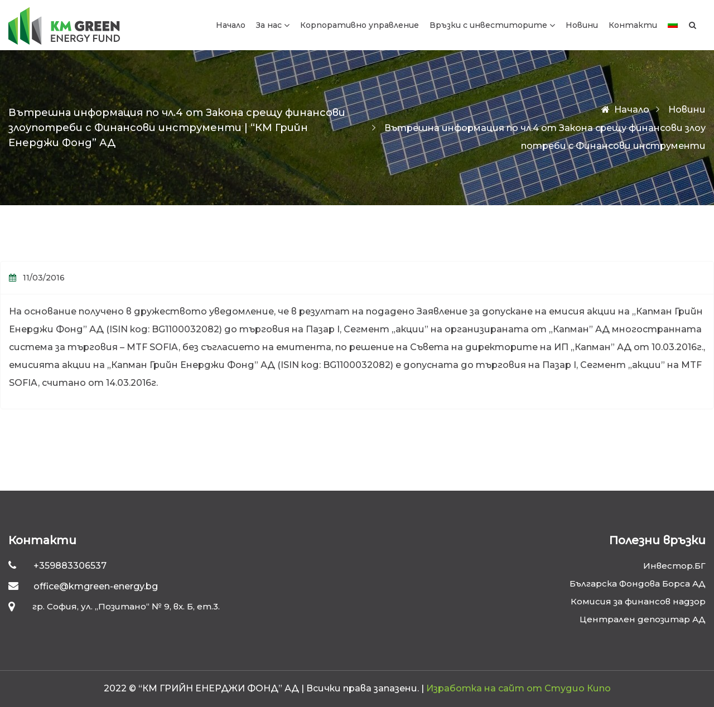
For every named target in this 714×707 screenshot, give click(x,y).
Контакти (633, 25)
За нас (269, 25)
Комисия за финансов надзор (638, 601)
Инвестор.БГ (674, 565)
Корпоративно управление (359, 25)
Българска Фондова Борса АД (638, 583)
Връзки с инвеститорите (488, 25)
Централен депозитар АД (643, 619)
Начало (230, 25)
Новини (582, 25)
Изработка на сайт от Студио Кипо (518, 688)
